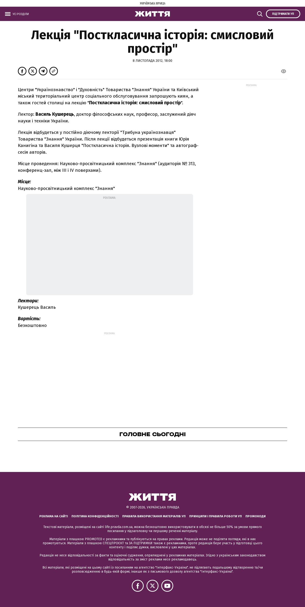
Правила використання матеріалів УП (154, 516)
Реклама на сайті (53, 516)
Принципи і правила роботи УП (215, 516)
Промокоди (255, 516)
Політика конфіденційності (95, 516)
